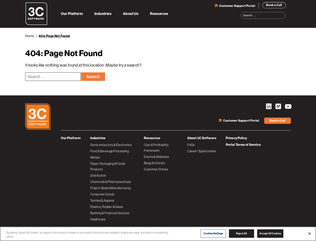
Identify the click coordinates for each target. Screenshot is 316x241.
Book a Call (274, 5)
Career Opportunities (201, 151)
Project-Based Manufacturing (110, 188)
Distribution (98, 175)
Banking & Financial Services (109, 213)
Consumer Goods (102, 194)
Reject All (241, 233)
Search (93, 76)
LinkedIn (269, 106)
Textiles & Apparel (102, 200)
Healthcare (98, 219)
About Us (130, 13)
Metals (95, 157)
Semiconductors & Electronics (111, 145)
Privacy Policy (236, 138)
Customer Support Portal (237, 6)
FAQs (191, 145)
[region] (158, 234)
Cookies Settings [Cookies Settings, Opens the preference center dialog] (213, 233)
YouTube (288, 106)
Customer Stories (156, 169)
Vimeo (278, 106)
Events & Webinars (156, 157)
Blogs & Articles (154, 163)
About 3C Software (201, 138)
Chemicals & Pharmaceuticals (110, 182)
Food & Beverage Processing (109, 151)
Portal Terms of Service (243, 145)
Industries (102, 13)
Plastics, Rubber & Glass (106, 207)
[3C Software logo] (36, 24)
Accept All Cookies (270, 233)
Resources (159, 13)
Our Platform (72, 13)
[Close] (309, 233)
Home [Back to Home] (29, 36)
